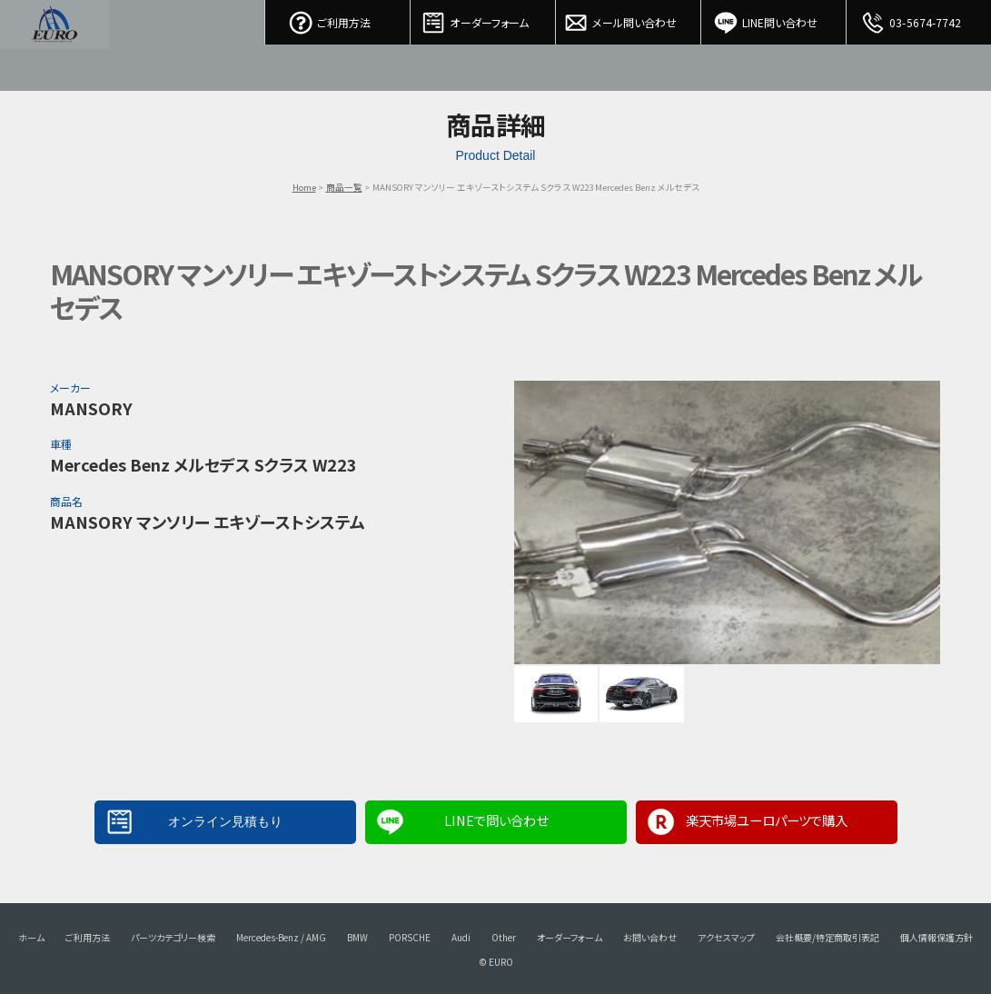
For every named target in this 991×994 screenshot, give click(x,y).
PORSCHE (410, 937)
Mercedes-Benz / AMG (281, 937)
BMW (357, 937)
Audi (461, 937)
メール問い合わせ (628, 18)
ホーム (31, 937)
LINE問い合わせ (774, 18)
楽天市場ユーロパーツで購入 (766, 820)
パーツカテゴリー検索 (173, 937)
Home (304, 187)
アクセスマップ (726, 937)
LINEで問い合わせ (496, 820)
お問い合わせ (650, 937)
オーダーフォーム (483, 18)
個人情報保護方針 (936, 937)
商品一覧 (344, 187)
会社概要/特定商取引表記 (827, 937)
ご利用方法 (337, 18)
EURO (54, 45)
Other (503, 937)
